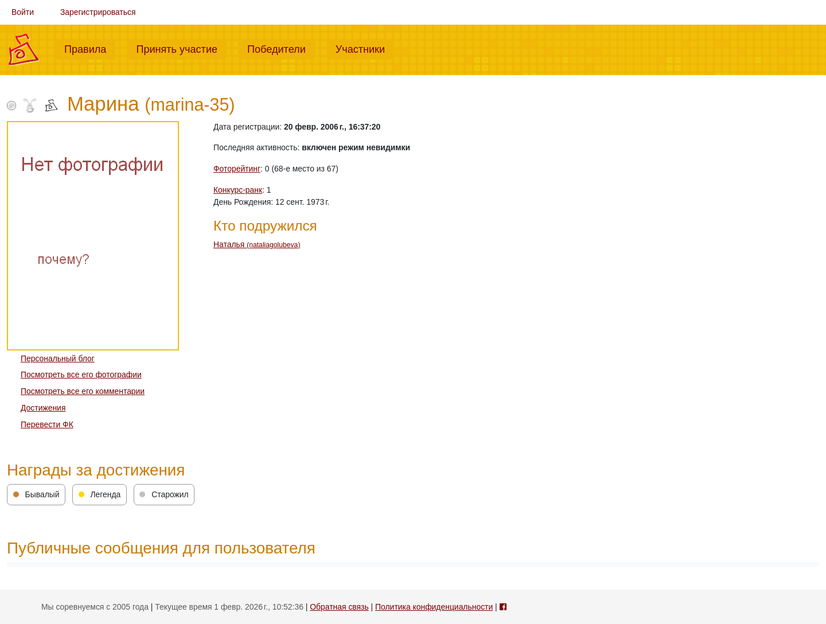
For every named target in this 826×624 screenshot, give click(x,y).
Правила (89, 48)
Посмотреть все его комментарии (83, 391)
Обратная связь (339, 606)
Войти (22, 12)
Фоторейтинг (236, 168)
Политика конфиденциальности (434, 606)
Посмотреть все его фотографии (81, 374)
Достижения (43, 407)
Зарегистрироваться (98, 12)
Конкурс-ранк (237, 189)
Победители (281, 48)
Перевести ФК (47, 424)
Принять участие (181, 48)
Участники (365, 48)
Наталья (256, 244)
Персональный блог (58, 358)
